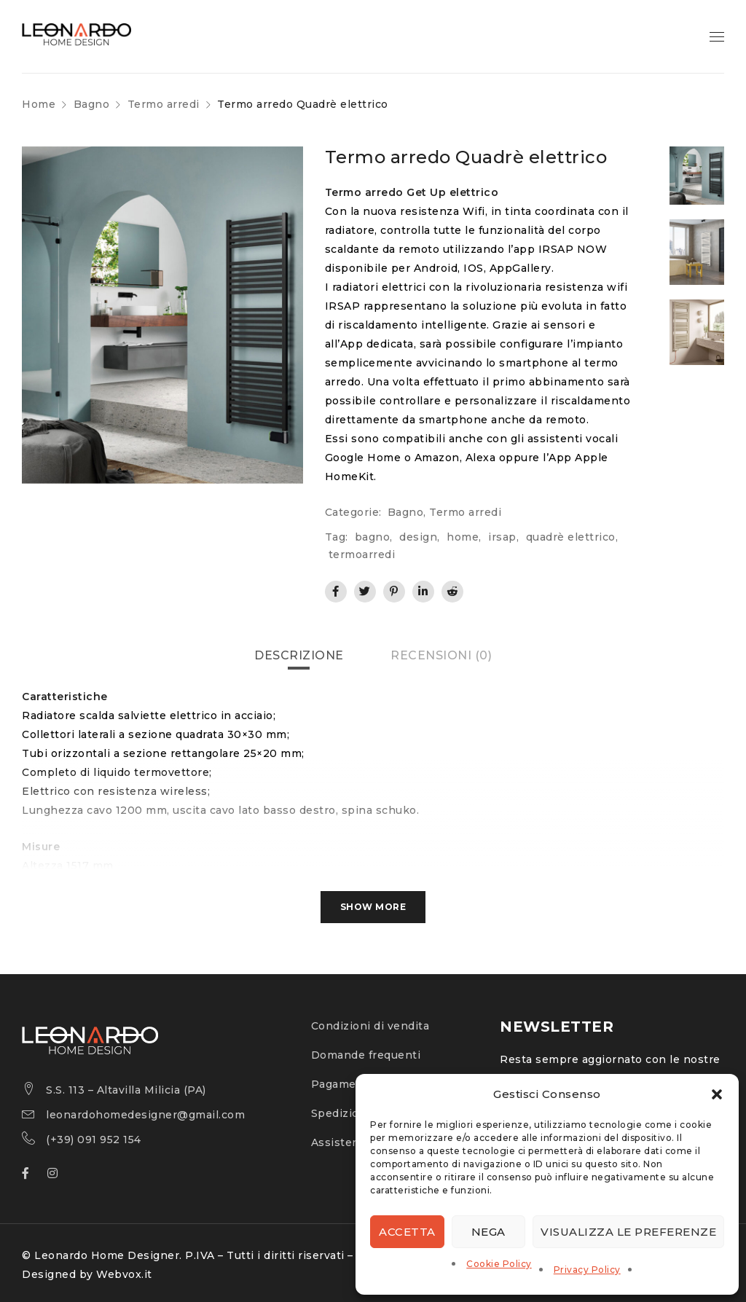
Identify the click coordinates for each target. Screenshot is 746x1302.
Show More (373, 906)
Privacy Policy (587, 1269)
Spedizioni (340, 1113)
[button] (717, 1094)
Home (38, 104)
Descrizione (299, 655)
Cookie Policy (499, 1263)
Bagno (92, 104)
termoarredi (362, 554)
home (463, 537)
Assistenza (341, 1142)
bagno (372, 537)
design (418, 537)
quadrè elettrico (571, 537)
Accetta (407, 1232)
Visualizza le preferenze (628, 1232)
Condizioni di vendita (370, 1025)
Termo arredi (163, 104)
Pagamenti (341, 1084)
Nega (488, 1232)
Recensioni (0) (441, 655)
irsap (502, 537)
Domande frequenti (366, 1055)
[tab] (299, 655)
